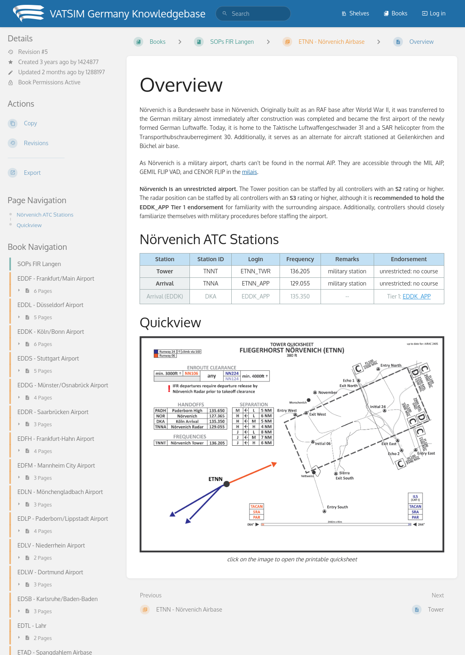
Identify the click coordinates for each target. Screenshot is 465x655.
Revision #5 (28, 52)
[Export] (60, 173)
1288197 (95, 72)
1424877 (88, 61)
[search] (253, 13)
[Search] (225, 13)
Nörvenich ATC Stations (45, 214)
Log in (434, 13)
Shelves (355, 13)
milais (249, 171)
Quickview (29, 224)
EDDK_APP (417, 296)
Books (395, 13)
